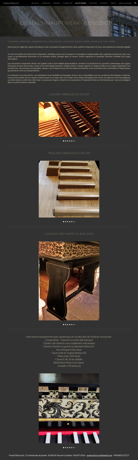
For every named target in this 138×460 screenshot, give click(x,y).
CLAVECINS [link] (67, 3)
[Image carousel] (69, 122)
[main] (69, 21)
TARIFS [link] (113, 3)
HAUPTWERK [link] (80, 3)
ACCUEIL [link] (35, 3)
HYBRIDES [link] (46, 3)
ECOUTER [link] (93, 3)
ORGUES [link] (56, 3)
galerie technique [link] (125, 3)
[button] (135, 3)
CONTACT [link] (104, 3)
